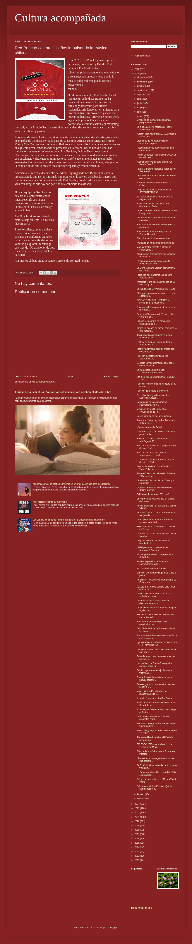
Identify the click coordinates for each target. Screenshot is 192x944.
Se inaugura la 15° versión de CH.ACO (156, 289)
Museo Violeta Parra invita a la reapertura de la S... (152, 692)
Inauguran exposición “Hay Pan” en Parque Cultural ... (154, 232)
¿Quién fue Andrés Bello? (149, 427)
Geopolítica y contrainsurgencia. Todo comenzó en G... (155, 364)
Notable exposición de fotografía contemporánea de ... (152, 562)
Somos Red (87, 64)
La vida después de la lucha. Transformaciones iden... (151, 371)
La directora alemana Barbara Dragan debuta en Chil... (155, 461)
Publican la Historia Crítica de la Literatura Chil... (152, 357)
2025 (137, 73)
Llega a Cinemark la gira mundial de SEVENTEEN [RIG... (154, 191)
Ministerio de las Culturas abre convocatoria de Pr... (152, 410)
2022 (137, 812)
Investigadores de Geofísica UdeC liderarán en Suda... (153, 204)
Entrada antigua (111, 376)
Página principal (142, 55)
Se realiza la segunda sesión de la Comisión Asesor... (153, 396)
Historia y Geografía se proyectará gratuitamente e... (153, 322)
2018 (137, 830)
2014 (137, 847)
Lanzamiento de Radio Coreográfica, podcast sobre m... (155, 664)
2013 (137, 851)
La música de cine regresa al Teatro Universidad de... (154, 128)
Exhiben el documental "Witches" (153, 494)
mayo (140, 107)
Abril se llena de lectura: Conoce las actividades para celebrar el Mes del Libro (63, 392)
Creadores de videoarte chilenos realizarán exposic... (153, 142)
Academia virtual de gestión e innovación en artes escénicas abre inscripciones (72, 484)
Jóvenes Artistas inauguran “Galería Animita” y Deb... (154, 336)
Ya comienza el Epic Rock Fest (152, 568)
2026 (137, 69)
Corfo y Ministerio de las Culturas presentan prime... (153, 717)
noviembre (142, 81)
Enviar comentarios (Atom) (42, 381)
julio (139, 99)
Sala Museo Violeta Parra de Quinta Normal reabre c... (154, 787)
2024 (137, 804)
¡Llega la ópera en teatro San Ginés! (154, 698)
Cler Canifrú (31, 144)
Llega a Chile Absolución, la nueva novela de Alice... (153, 542)
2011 (137, 860)
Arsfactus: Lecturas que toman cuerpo (155, 243)
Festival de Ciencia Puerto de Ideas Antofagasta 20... (154, 343)
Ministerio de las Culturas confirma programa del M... (154, 121)
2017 (137, 834)
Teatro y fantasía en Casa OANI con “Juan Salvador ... (154, 467)
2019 (137, 825)
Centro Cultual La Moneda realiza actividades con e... (153, 594)
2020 (137, 821)
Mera (97, 140)
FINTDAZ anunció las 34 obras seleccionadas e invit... (152, 454)
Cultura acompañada (60, 18)
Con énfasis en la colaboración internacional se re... (152, 403)
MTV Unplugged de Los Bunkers (80, 173)
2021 (137, 817)
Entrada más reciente (26, 376)
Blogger (113, 927)
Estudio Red (104, 64)
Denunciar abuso (141, 907)
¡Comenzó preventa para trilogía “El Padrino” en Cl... (154, 163)
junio (140, 103)
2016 (137, 838)
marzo (140, 116)
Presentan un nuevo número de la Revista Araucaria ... (153, 262)
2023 (137, 808)
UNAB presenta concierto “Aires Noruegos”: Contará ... (152, 548)
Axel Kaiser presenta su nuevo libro (50, 502)
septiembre (143, 90)
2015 (137, 843)
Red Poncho (89, 60)
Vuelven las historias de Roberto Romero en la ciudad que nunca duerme (69, 519)
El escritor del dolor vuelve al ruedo (154, 238)
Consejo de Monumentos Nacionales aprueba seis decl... (155, 520)
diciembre (142, 77)
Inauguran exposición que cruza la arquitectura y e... (153, 623)
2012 (137, 856)
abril (139, 112)
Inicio (70, 376)
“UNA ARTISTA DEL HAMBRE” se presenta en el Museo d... (153, 301)
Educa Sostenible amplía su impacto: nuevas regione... (155, 678)
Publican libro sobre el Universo (152, 391)
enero (140, 798)
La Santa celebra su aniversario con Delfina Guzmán (154, 488)
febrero (141, 794)
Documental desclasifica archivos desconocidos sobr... (153, 601)
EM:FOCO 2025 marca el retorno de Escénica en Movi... (154, 745)
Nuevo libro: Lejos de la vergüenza (154, 416)
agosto (140, 94)
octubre (141, 86)
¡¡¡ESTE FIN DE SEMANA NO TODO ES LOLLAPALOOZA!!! (157, 643)
